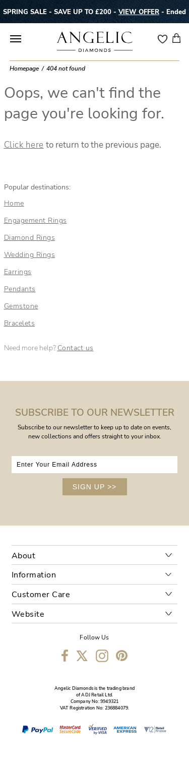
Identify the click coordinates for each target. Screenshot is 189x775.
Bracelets (19, 323)
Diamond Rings (29, 237)
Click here (24, 145)
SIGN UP (95, 487)
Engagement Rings (35, 220)
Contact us (75, 348)
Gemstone (21, 306)
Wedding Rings (29, 255)
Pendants (20, 289)
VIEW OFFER (138, 12)
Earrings (18, 272)
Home (14, 203)
